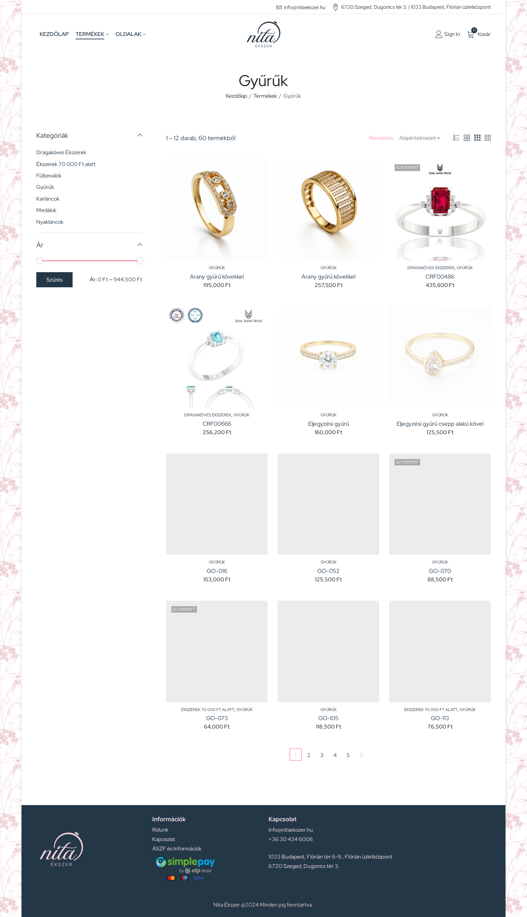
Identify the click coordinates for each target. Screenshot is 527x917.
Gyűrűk (217, 267)
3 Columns (477, 138)
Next (361, 754)
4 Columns (488, 138)
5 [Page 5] (348, 755)
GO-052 (328, 571)
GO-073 (217, 718)
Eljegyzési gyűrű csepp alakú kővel (440, 423)
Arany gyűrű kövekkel (217, 276)
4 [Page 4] (335, 755)
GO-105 (328, 718)
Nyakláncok (50, 221)
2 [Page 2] (309, 755)
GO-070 (440, 571)
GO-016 (217, 571)
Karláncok (47, 198)
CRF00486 (439, 276)
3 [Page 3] (322, 755)
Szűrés (54, 279)
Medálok (46, 210)
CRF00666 (217, 423)
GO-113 (440, 718)
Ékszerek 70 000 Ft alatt (207, 709)
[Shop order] (418, 138)
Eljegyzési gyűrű (328, 423)
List (456, 138)
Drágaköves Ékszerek (430, 267)
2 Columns (467, 138)
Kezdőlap (236, 95)
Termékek (265, 95)
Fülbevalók (49, 175)
